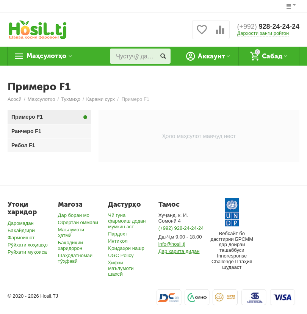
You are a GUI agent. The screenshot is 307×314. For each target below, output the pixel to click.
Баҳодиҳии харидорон (70, 245)
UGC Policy (120, 255)
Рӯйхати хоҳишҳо (28, 245)
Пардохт (117, 234)
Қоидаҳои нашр (126, 248)
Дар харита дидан (179, 251)
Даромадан (21, 223)
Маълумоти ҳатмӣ (71, 232)
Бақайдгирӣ (21, 230)
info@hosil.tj (171, 244)
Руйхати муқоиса (27, 252)
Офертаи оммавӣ (78, 222)
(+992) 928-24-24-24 (181, 228)
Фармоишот (21, 237)
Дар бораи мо (73, 215)
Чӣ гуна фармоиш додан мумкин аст (127, 220)
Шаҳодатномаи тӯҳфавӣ (75, 258)
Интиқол (117, 241)
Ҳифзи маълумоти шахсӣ (120, 268)
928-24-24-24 (268, 27)
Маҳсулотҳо (48, 56)
